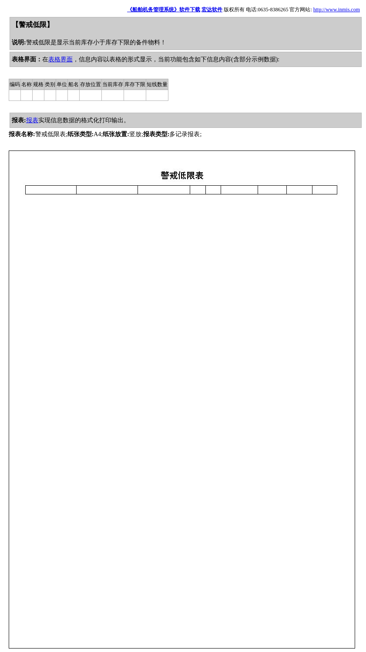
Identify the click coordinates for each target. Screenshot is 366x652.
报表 (32, 120)
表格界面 (60, 59)
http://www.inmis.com (336, 10)
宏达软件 (211, 10)
